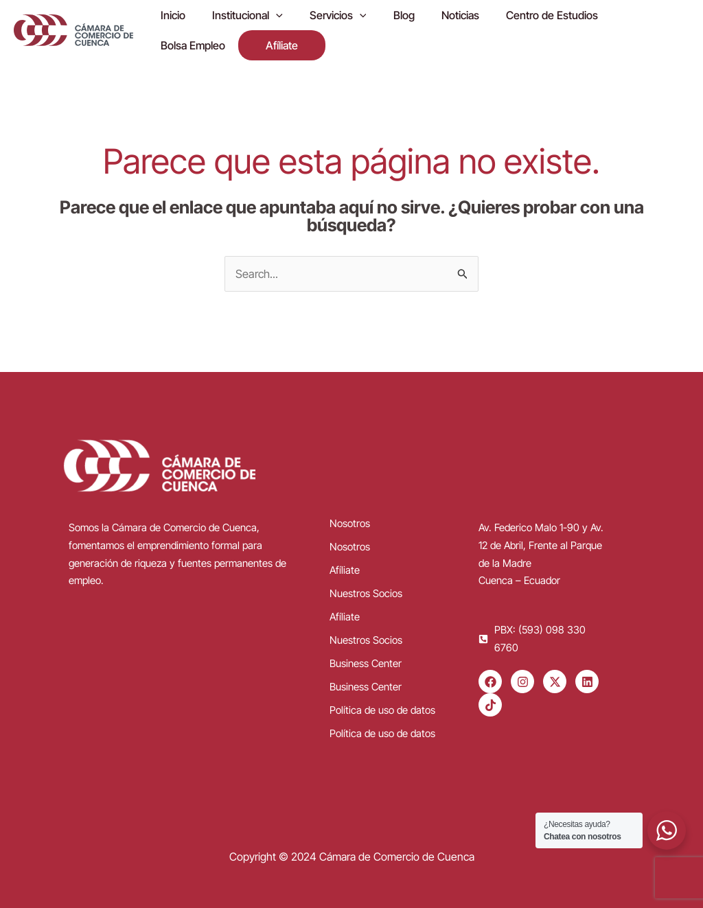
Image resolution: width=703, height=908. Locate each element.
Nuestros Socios (366, 588)
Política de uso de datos (382, 705)
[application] (268, 15)
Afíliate (345, 565)
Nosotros (350, 518)
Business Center (366, 658)
